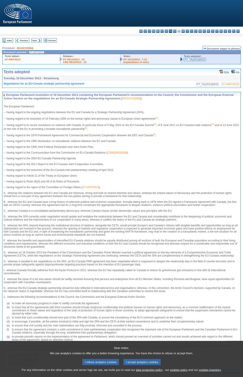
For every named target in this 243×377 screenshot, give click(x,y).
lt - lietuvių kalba (196, 31)
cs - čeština (149, 31)
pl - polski (212, 31)
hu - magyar (200, 31)
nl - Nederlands (208, 31)
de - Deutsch (158, 31)
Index (9, 40)
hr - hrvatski (183, 31)
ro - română (221, 31)
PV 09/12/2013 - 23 (73, 59)
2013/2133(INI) (25, 48)
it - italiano (187, 31)
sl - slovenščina (229, 31)
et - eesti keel (162, 31)
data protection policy (149, 373)
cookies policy (179, 373)
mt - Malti (204, 31)
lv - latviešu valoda (191, 31)
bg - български (141, 31)
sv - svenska (238, 31)
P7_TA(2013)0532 (195, 59)
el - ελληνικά (166, 31)
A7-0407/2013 (12, 59)
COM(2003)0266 (117, 152)
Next (34, 40)
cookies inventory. (210, 373)
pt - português (217, 31)
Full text (52, 40)
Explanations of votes (136, 62)
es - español (145, 31)
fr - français (174, 31)
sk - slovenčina (225, 31)
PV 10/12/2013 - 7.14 (135, 59)
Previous (24, 40)
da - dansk (153, 31)
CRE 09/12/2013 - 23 (74, 62)
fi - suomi (233, 31)
